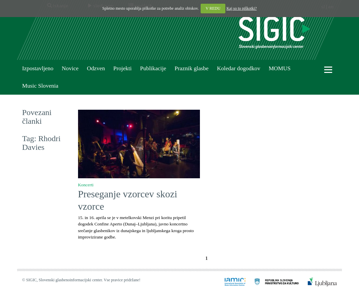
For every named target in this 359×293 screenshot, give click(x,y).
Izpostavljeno (37, 68)
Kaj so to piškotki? (241, 8)
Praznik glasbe (191, 68)
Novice (70, 68)
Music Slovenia (40, 86)
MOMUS (279, 68)
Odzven (96, 68)
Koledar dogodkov (238, 68)
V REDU (213, 8)
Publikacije (153, 68)
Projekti (122, 68)
